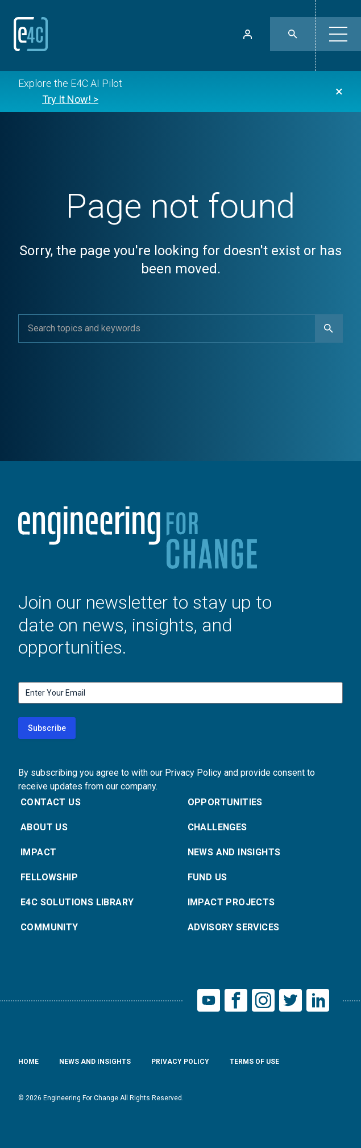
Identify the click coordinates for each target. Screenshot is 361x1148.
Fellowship (49, 877)
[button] (338, 34)
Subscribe (47, 728)
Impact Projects (231, 902)
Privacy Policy (180, 1062)
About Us (44, 827)
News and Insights (234, 852)
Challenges (217, 827)
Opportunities (225, 802)
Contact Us (50, 802)
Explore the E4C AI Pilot (70, 92)
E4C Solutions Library (77, 902)
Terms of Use (254, 1062)
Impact (38, 852)
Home (28, 1062)
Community (49, 927)
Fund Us (207, 877)
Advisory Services (234, 927)
